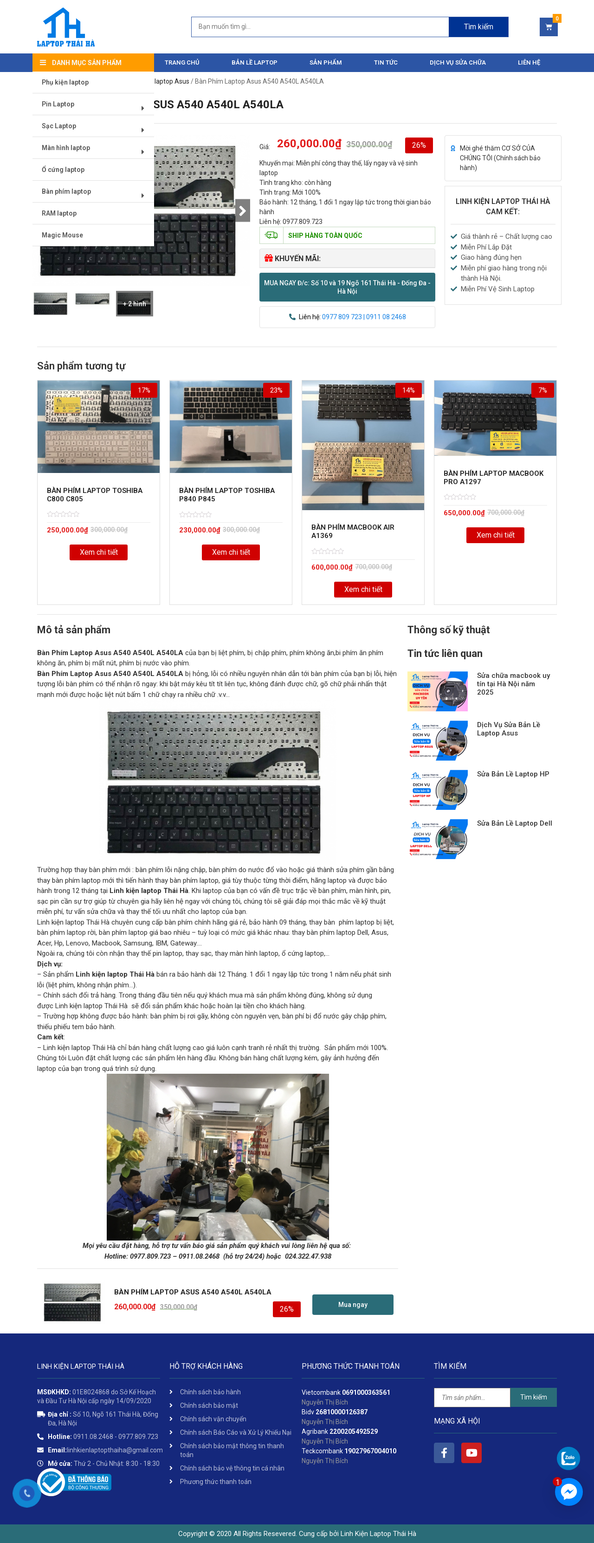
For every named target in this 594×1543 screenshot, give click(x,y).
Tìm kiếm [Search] (478, 26)
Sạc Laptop (96, 130)
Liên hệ (529, 62)
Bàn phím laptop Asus (157, 81)
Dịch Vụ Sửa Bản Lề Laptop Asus (508, 729)
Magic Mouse (63, 235)
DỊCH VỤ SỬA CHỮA (458, 62)
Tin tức (386, 62)
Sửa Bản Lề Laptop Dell (514, 823)
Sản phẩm (326, 62)
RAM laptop (59, 213)
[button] (347, 287)
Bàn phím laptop (96, 195)
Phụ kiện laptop (65, 82)
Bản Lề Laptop (255, 62)
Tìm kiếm (533, 1397)
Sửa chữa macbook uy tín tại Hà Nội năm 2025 (513, 683)
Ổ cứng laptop (63, 170)
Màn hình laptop (96, 151)
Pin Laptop (96, 108)
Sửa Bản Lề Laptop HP (513, 774)
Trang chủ (182, 62)
